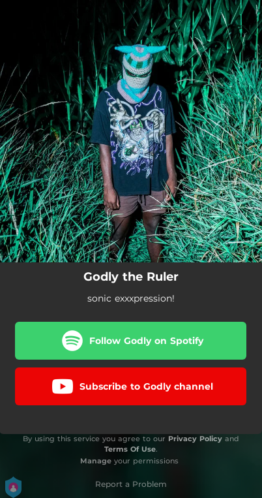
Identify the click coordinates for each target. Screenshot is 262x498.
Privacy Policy (195, 438)
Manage (95, 460)
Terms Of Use (130, 449)
